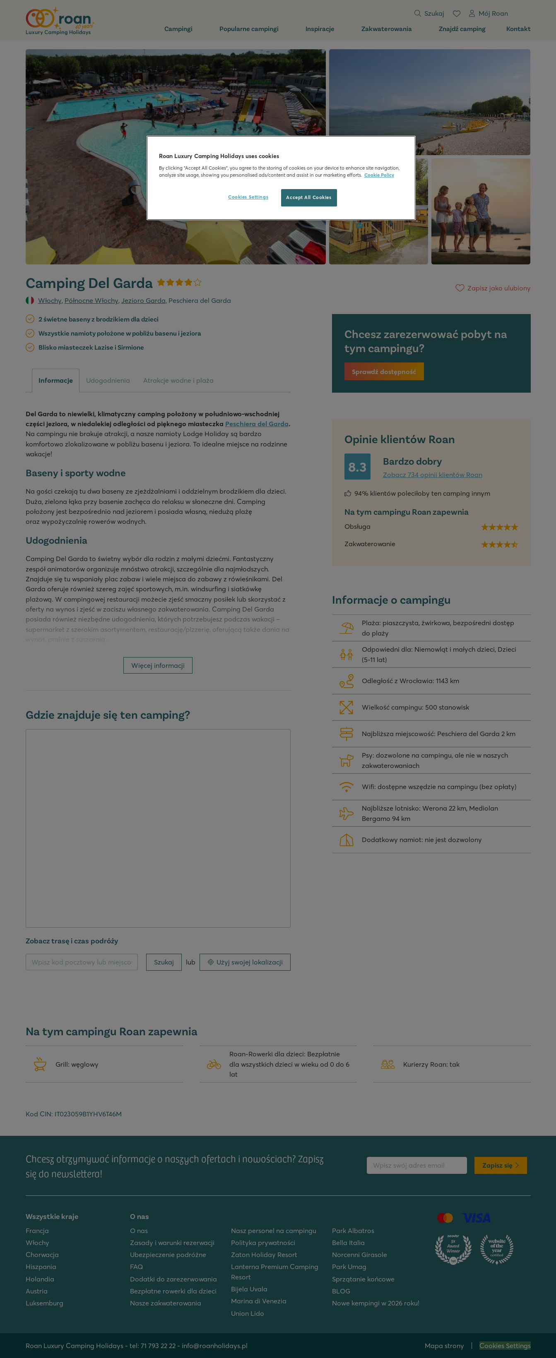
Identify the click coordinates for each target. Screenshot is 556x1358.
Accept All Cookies (308, 197)
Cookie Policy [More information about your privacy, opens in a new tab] (379, 175)
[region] (281, 178)
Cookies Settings (248, 197)
